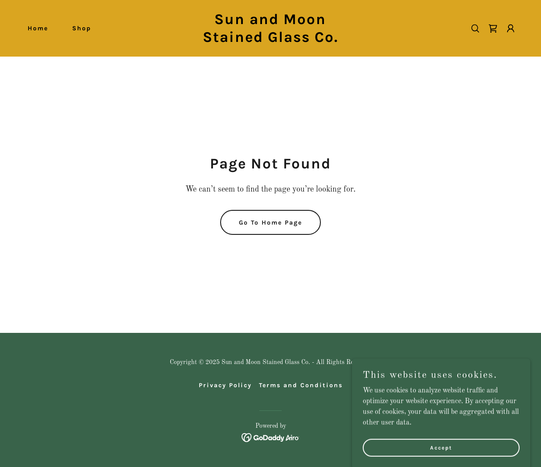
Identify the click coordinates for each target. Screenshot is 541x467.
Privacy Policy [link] (225, 385)
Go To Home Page (270, 222)
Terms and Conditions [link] (301, 385)
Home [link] (38, 28)
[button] (511, 28)
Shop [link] (81, 28)
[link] (271, 40)
